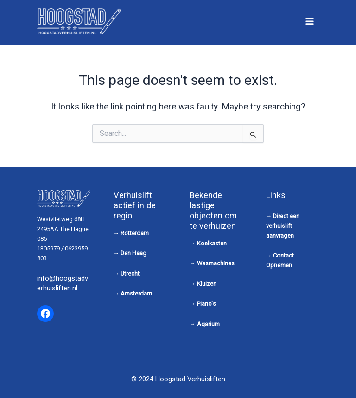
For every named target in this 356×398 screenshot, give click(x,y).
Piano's (206, 303)
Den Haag (133, 253)
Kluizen (206, 283)
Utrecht (130, 273)
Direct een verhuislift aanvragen (283, 225)
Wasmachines (216, 263)
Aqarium (208, 324)
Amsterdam (136, 293)
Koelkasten (212, 243)
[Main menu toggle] (310, 21)
